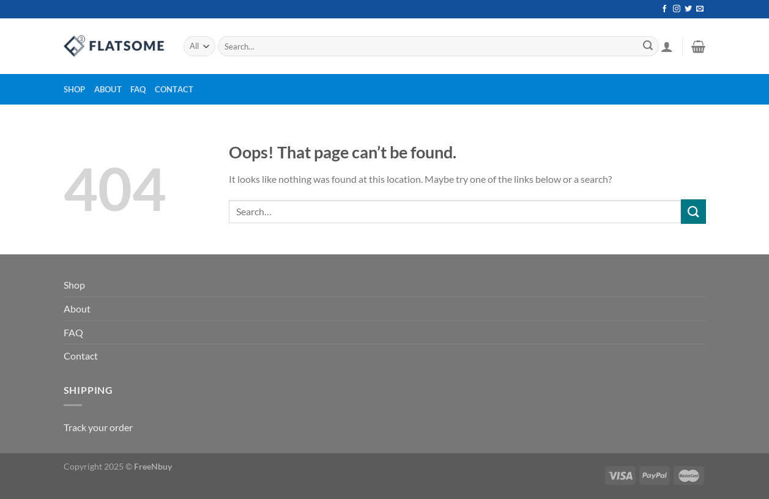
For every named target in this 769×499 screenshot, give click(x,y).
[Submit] (647, 46)
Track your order (98, 427)
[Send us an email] (700, 9)
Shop (75, 89)
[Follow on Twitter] (688, 9)
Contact (174, 89)
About (108, 89)
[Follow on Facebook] (664, 9)
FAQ (138, 89)
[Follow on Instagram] (676, 9)
